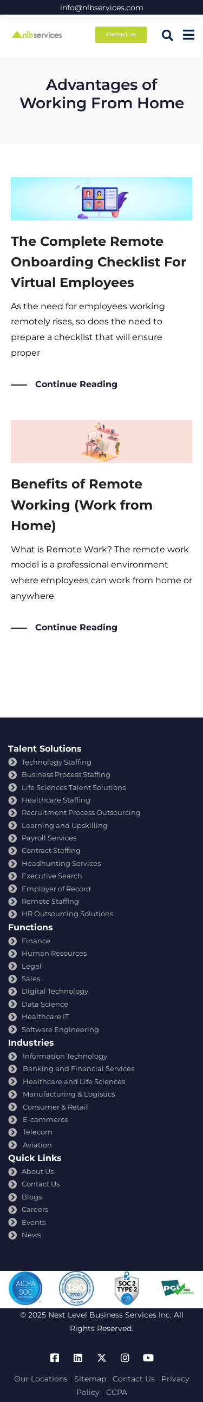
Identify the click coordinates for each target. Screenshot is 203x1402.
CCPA (116, 1392)
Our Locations (41, 1379)
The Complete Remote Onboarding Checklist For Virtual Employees (98, 262)
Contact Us (134, 1379)
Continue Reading (76, 385)
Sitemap (90, 1379)
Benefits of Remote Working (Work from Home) (82, 504)
